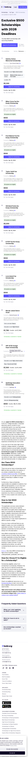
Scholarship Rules (6, 689)
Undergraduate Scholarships (9, 728)
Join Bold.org (22, 7)
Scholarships (4, 12)
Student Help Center (7, 696)
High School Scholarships (8, 722)
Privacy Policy (13, 745)
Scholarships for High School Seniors (11, 730)
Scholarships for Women (8, 726)
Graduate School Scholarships (9, 713)
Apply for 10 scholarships (9, 45)
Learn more (13, 2)
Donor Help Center (6, 683)
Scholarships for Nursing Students (10, 717)
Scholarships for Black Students (10, 724)
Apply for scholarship (14, 86)
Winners (4, 694)
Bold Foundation (6, 676)
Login (15, 7)
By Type (12, 12)
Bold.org (3, 551)
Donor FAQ (4, 679)
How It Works (5, 674)
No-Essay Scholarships (7, 715)
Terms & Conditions (7, 681)
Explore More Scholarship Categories (11, 732)
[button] (14, 610)
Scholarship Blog (6, 691)
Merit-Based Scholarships (8, 720)
